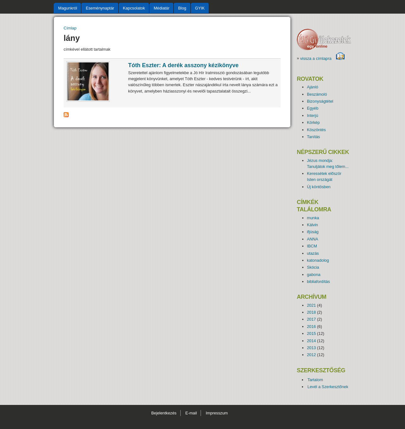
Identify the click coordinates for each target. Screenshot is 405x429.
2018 (311, 312)
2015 (311, 333)
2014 (311, 340)
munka (313, 217)
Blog (182, 8)
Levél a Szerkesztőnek (328, 386)
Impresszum (217, 413)
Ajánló (312, 87)
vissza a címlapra (322, 58)
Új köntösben (319, 186)
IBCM (312, 246)
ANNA (312, 239)
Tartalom (315, 379)
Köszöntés (316, 129)
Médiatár (162, 8)
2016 (311, 326)
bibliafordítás (318, 281)
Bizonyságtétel (320, 101)
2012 (311, 354)
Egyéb (312, 108)
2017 (311, 319)
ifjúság (313, 231)
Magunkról (67, 8)
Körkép (313, 122)
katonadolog (318, 260)
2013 (311, 347)
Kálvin (312, 224)
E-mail (191, 413)
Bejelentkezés (164, 413)
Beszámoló (317, 94)
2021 (311, 305)
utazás (313, 253)
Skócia (313, 267)
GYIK (200, 8)
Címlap (70, 28)
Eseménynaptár (100, 8)
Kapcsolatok (134, 8)
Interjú (312, 115)
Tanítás (313, 136)
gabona (314, 274)
